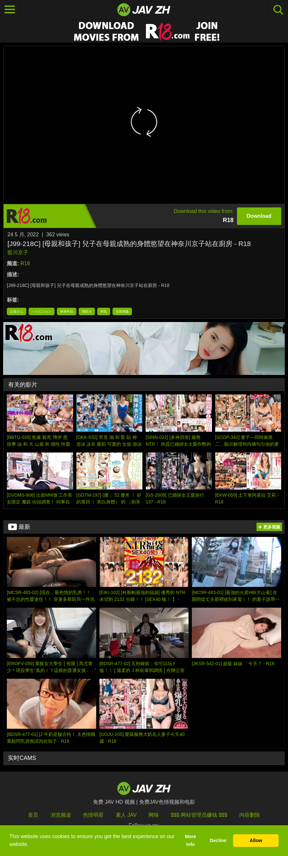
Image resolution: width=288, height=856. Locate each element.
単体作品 (66, 311)
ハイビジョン (41, 311)
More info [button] (190, 840)
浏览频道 (60, 815)
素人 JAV (126, 815)
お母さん (16, 311)
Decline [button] (218, 840)
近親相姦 (122, 311)
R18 (25, 263)
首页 (33, 815)
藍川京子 (17, 252)
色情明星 (93, 815)
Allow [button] (256, 840)
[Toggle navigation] (10, 9)
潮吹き (87, 311)
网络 (154, 815)
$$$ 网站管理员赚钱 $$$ (199, 815)
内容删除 (249, 815)
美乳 (103, 311)
